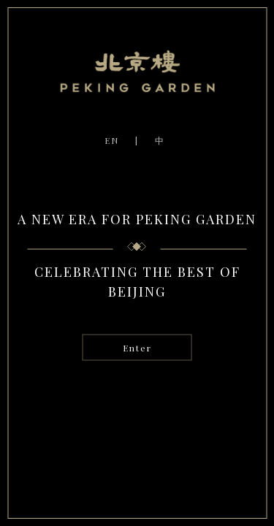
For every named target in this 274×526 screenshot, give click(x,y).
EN (111, 140)
